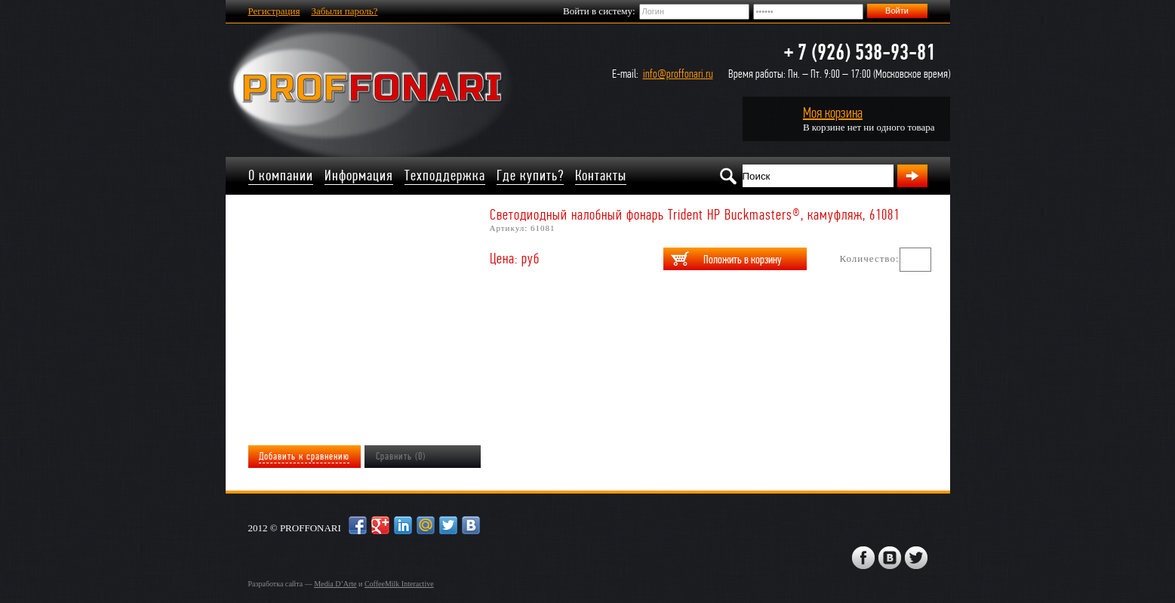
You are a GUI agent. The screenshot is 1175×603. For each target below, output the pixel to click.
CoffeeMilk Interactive (399, 584)
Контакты (600, 175)
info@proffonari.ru (678, 73)
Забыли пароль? (344, 11)
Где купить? (530, 175)
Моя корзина (833, 113)
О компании (280, 175)
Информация (359, 175)
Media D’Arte (335, 584)
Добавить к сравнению (304, 456)
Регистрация (274, 11)
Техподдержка (444, 175)
